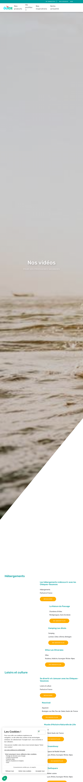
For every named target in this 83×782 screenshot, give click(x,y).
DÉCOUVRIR (48, 599)
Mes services (64, 1)
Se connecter (51, 1)
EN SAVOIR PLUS (59, 621)
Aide (71, 1)
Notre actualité (54, 7)
